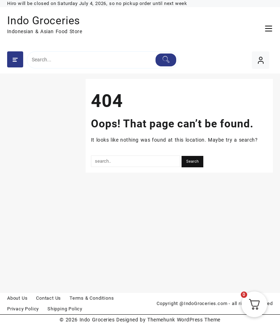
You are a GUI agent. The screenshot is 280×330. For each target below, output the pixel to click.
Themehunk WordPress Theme (183, 320)
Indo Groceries (43, 20)
